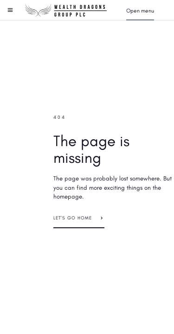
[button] (140, 10)
